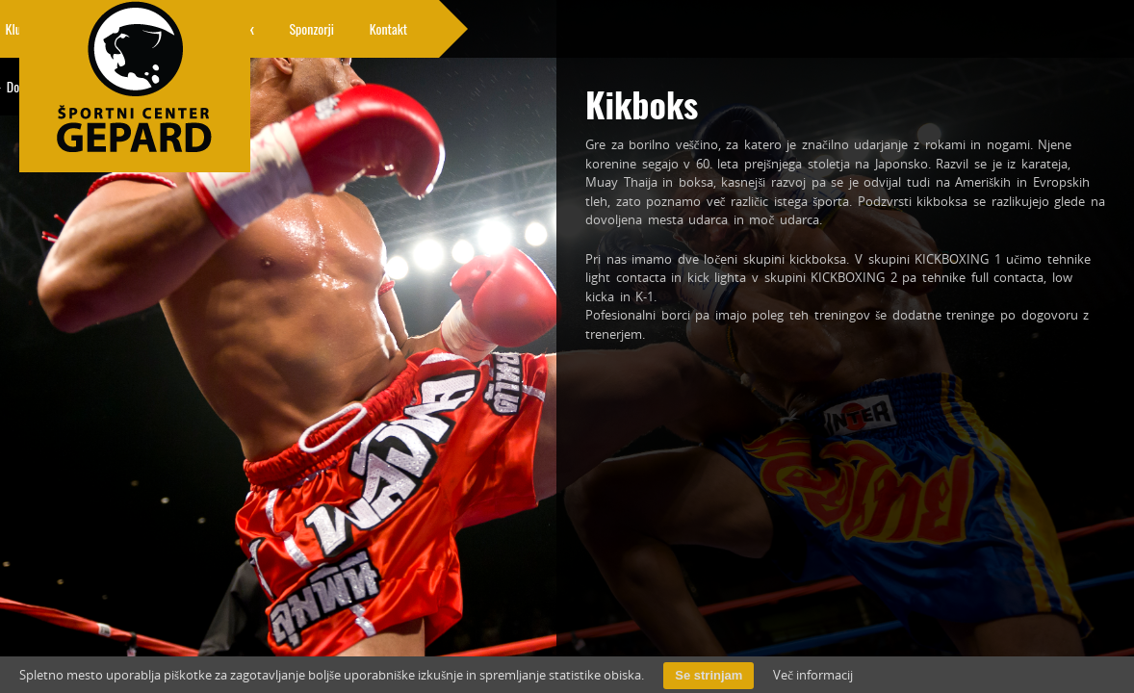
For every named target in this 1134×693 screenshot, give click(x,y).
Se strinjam (708, 675)
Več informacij (813, 674)
